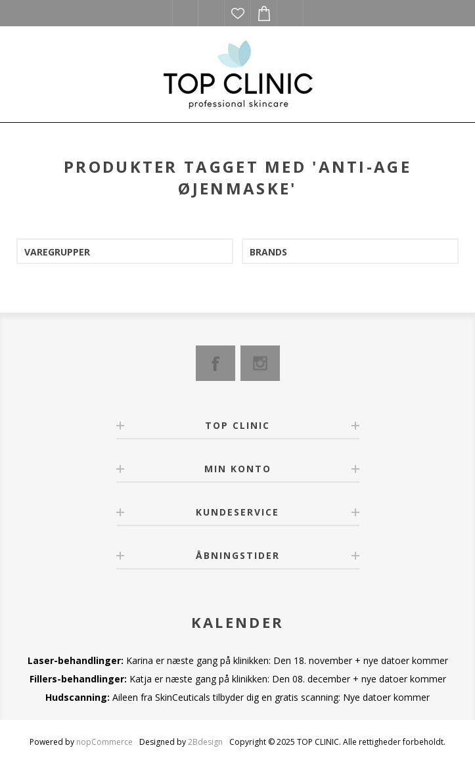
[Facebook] (215, 363)
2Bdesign (205, 741)
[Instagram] (260, 363)
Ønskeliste (238, 13)
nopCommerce (104, 741)
